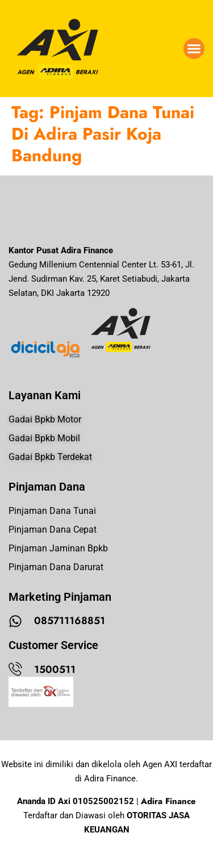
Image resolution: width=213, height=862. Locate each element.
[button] (194, 49)
